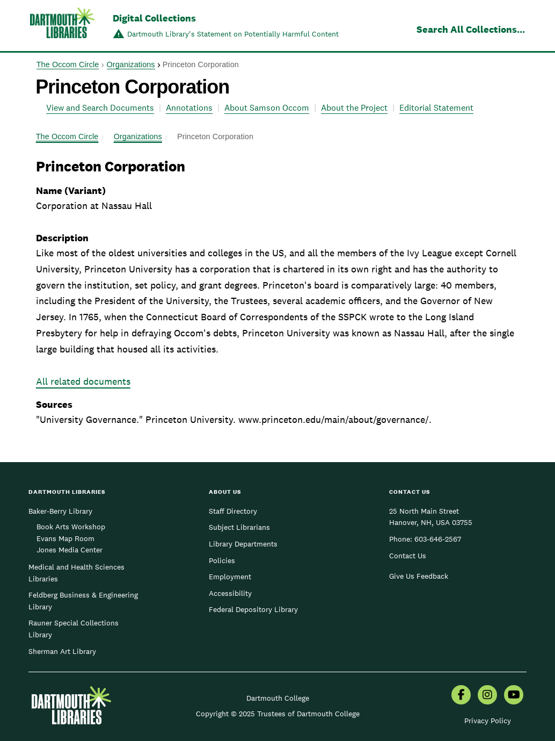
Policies (222, 560)
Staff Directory (233, 511)
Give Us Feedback (418, 576)
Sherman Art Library (62, 651)
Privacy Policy (487, 720)
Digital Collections (154, 18)
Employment (230, 576)
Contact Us (407, 555)
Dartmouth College (277, 698)
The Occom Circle (67, 64)
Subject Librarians (239, 527)
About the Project (354, 107)
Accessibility (230, 593)
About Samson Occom (266, 107)
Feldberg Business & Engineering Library (83, 600)
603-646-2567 (437, 539)
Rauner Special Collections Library (73, 628)
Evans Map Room (65, 538)
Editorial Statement (436, 107)
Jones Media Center (69, 550)
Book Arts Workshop (70, 526)
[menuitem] (461, 696)
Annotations (189, 107)
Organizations (131, 64)
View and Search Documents (100, 107)
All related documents (83, 381)
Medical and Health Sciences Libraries (76, 573)
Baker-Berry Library (60, 511)
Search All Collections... (471, 29)
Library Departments (243, 544)
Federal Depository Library (253, 609)
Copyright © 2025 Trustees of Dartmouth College (278, 713)
